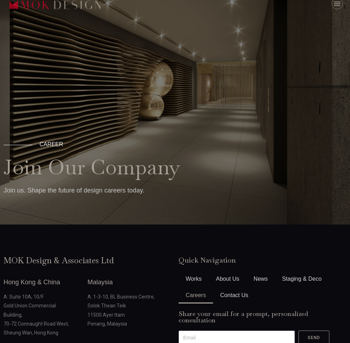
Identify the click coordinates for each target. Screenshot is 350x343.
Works (194, 279)
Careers (196, 295)
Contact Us (234, 295)
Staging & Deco (302, 279)
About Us (227, 279)
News (261, 279)
